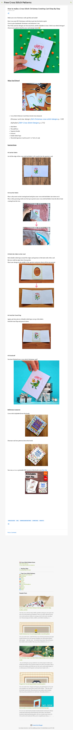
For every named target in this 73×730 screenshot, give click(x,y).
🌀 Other (21, 589)
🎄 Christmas (22, 576)
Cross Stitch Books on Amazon (27, 565)
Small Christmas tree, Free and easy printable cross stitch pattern (34, 634)
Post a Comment (12, 532)
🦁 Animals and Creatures (25, 575)
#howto (42, 520)
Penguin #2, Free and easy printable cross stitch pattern (32, 684)
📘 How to (21, 579)
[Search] (33, 2)
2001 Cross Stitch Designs (29, 123)
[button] (8, 13)
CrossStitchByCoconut (25, 570)
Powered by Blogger (36, 725)
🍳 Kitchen (22, 587)
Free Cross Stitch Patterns (17, 2)
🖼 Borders (22, 583)
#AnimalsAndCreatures (25, 520)
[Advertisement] (36, 547)
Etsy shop (44, 470)
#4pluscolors (11, 520)
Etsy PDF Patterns (23, 563)
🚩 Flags (21, 577)
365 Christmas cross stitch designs (44, 119)
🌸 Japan (21, 585)
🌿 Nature (21, 588)
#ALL (17, 520)
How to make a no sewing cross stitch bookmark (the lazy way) (34, 708)
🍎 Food (21, 581)
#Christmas (35, 520)
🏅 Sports (21, 580)
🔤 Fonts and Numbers (25, 584)
